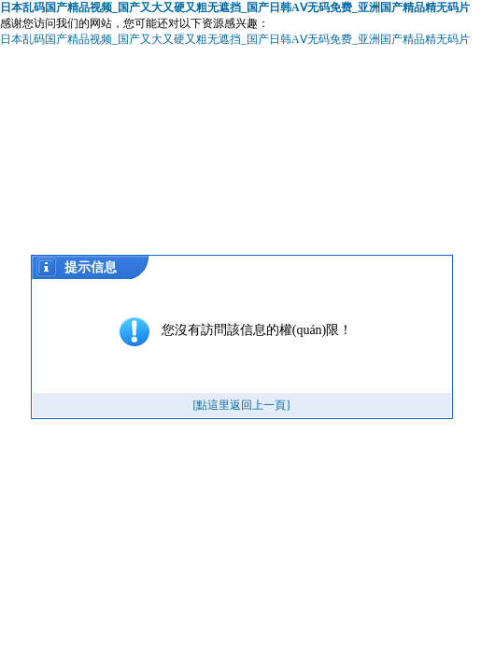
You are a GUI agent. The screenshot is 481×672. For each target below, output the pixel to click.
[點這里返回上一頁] (241, 405)
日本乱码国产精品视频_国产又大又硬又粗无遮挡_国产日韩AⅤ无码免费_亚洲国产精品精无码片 (235, 7)
